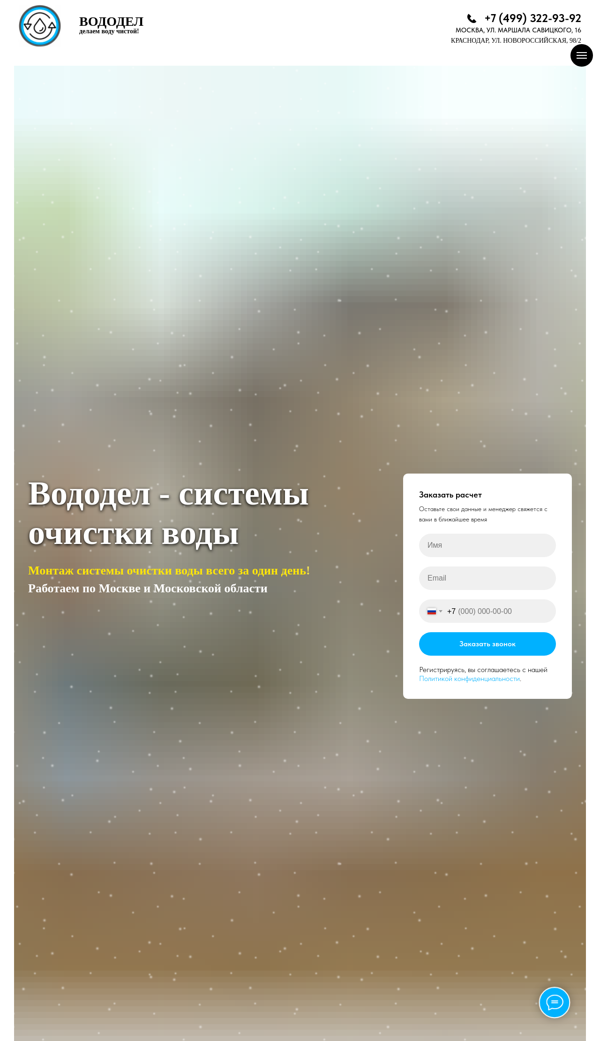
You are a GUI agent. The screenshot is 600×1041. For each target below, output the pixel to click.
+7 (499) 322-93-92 (532, 18)
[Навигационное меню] (582, 55)
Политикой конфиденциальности (469, 678)
